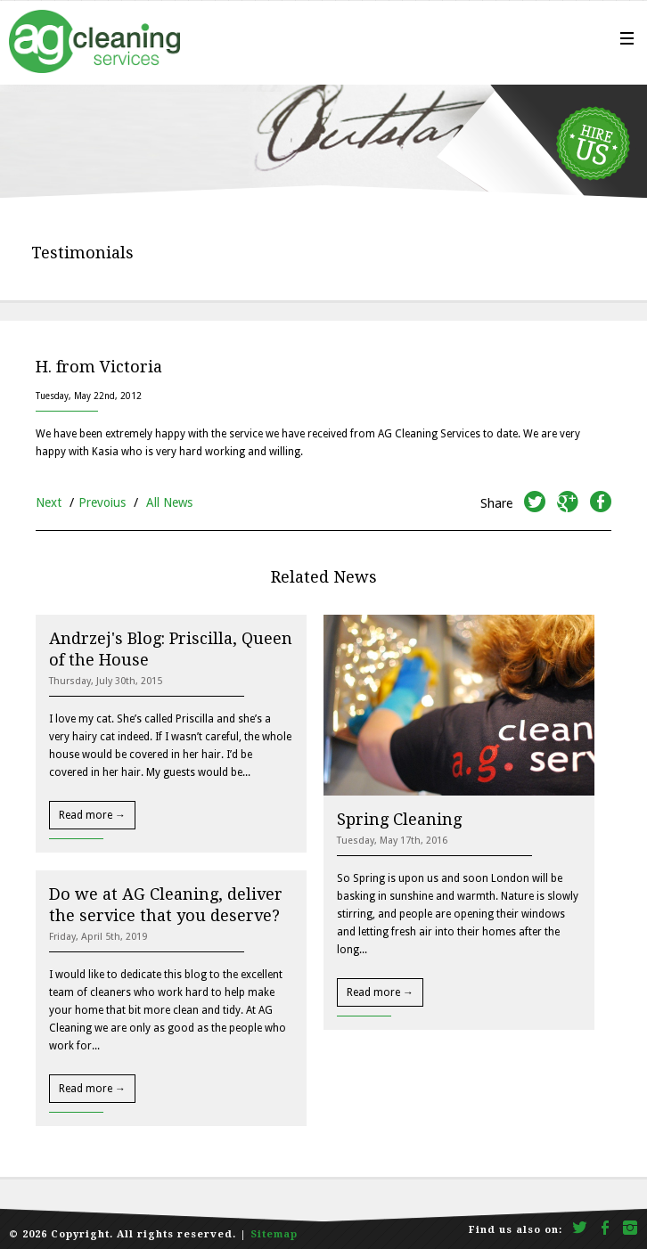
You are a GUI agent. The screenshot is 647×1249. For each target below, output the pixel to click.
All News (169, 502)
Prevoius (102, 502)
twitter (534, 504)
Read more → (92, 815)
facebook (600, 504)
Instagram (630, 1229)
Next (48, 502)
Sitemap (274, 1234)
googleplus (567, 504)
